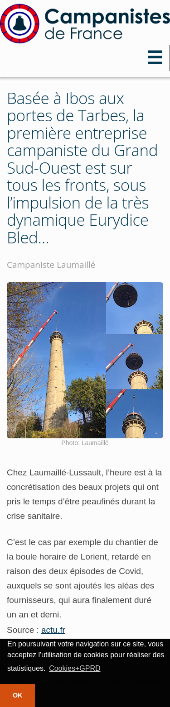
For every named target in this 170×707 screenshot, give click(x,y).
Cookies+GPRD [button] (74, 668)
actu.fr (53, 630)
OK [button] (18, 695)
